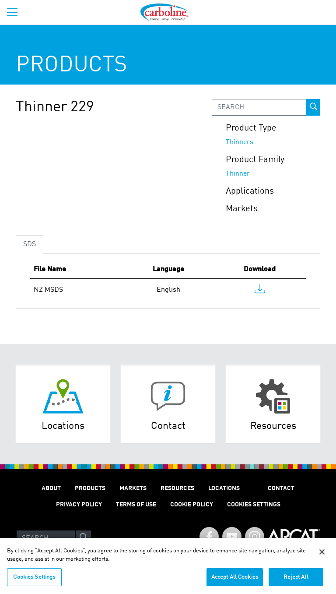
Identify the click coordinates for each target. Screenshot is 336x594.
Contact (281, 488)
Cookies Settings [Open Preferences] (253, 505)
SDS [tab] (29, 244)
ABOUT (51, 488)
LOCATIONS (224, 488)
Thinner (238, 173)
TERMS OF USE (136, 505)
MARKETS (133, 488)
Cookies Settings (34, 581)
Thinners (239, 142)
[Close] (322, 556)
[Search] (46, 538)
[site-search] (83, 538)
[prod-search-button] (313, 107)
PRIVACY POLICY (79, 505)
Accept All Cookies (234, 581)
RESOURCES (177, 488)
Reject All (296, 581)
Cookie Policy (191, 505)
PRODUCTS (90, 488)
